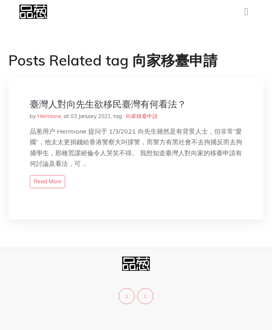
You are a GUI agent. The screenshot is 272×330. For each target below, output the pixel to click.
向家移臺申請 (142, 116)
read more (47, 181)
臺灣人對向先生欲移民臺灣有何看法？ (108, 104)
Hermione (49, 116)
